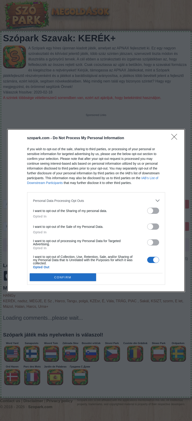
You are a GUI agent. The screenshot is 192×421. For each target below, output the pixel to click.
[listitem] (96, 200)
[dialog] (96, 210)
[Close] (175, 138)
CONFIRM (63, 277)
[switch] (153, 211)
